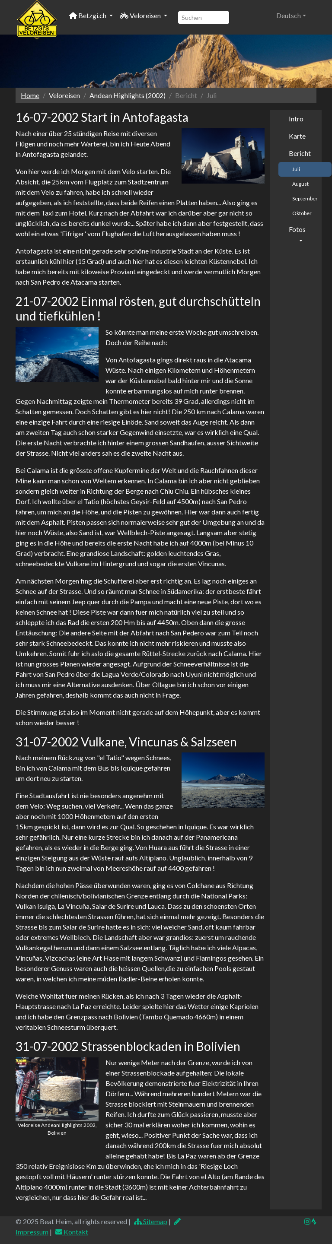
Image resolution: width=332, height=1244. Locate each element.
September (305, 198)
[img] (313, 1221)
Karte (297, 136)
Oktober (302, 213)
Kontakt (71, 1232)
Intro (296, 118)
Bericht (300, 153)
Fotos (297, 229)
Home (30, 95)
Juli (296, 169)
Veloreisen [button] (141, 15)
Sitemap (150, 1221)
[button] (291, 15)
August (300, 184)
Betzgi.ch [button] (88, 15)
